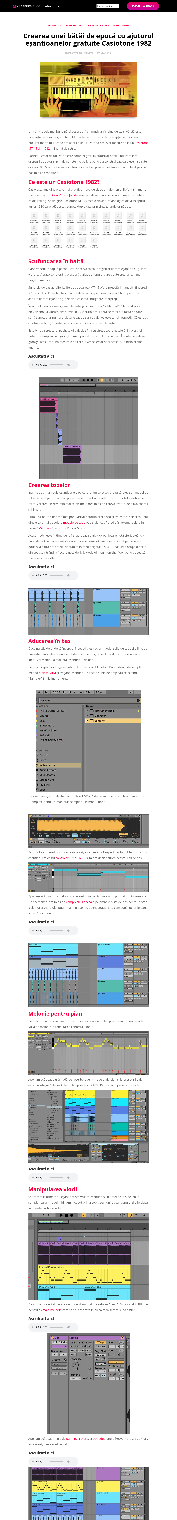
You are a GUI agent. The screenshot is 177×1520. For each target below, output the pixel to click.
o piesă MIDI (47, 673)
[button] (51, 6)
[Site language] (107, 6)
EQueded (99, 1439)
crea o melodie (51, 1310)
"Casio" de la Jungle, (64, 195)
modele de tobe (74, 522)
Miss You (44, 528)
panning (72, 1439)
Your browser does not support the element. (53, 364)
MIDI (82, 858)
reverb (83, 1439)
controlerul (63, 858)
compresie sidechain (80, 902)
